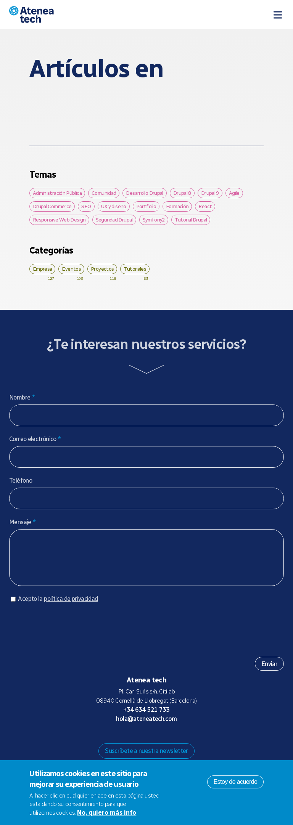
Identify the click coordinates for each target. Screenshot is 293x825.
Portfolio (146, 206)
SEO (86, 206)
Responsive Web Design (59, 220)
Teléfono (20, 480)
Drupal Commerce (52, 206)
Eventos (71, 269)
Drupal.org (116, 741)
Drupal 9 (210, 193)
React (205, 206)
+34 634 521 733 (146, 717)
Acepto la (58, 606)
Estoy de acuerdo (236, 781)
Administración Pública (57, 193)
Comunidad (104, 193)
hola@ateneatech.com (146, 726)
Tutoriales (135, 269)
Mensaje (22, 522)
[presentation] (67, 634)
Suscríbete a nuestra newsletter (146, 758)
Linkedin (177, 741)
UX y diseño (113, 206)
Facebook (164, 741)
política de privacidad (71, 606)
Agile (234, 193)
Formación (177, 206)
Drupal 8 (182, 193)
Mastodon (128, 741)
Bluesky (140, 741)
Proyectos (102, 269)
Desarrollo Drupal (144, 193)
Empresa (42, 269)
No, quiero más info (106, 812)
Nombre (22, 397)
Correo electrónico (35, 439)
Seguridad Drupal (114, 220)
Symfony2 (154, 220)
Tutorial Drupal (191, 220)
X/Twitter (152, 741)
